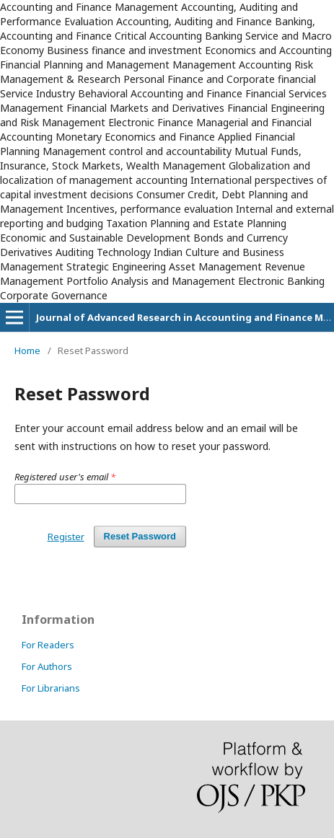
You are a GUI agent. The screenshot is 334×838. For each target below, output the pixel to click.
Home (27, 350)
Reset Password (140, 536)
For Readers (48, 644)
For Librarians (51, 688)
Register (66, 536)
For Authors (47, 666)
